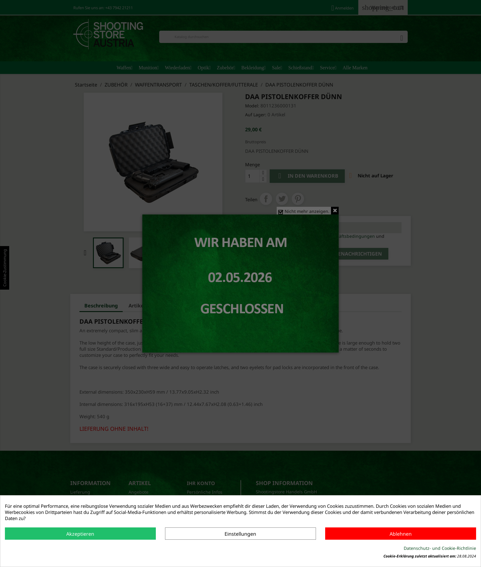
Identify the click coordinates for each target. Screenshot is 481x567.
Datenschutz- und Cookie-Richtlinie (440, 548)
